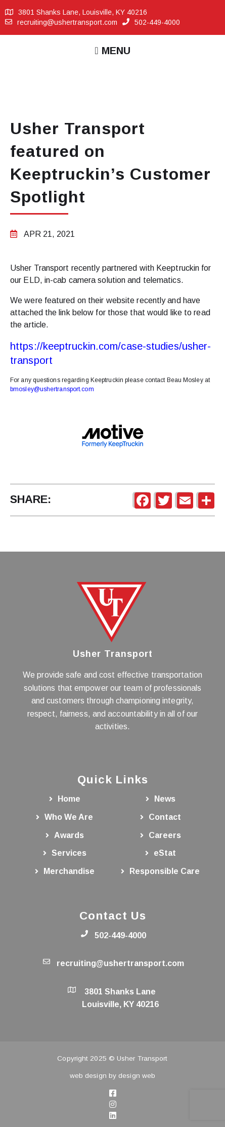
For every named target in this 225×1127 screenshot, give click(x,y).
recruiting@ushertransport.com (67, 22)
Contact (165, 817)
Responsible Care (164, 871)
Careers (165, 835)
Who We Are (68, 817)
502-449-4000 (157, 22)
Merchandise (69, 871)
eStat (165, 853)
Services (69, 853)
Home (69, 799)
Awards (69, 835)
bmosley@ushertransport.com (52, 389)
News (164, 799)
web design (88, 1075)
